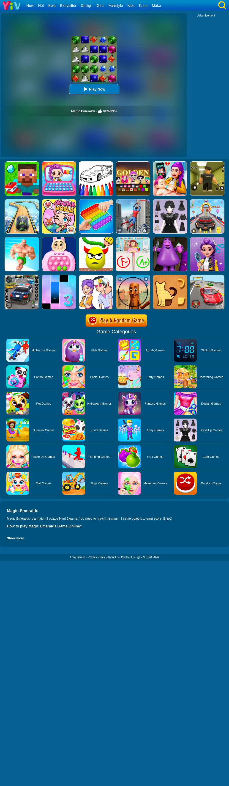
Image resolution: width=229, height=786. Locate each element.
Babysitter (68, 6)
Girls (100, 6)
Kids (130, 6)
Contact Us (128, 557)
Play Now (93, 89)
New (30, 6)
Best (52, 6)
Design (86, 6)
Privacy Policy (96, 557)
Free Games (77, 557)
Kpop (143, 6)
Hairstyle (116, 6)
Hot (41, 6)
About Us (113, 557)
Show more (15, 538)
